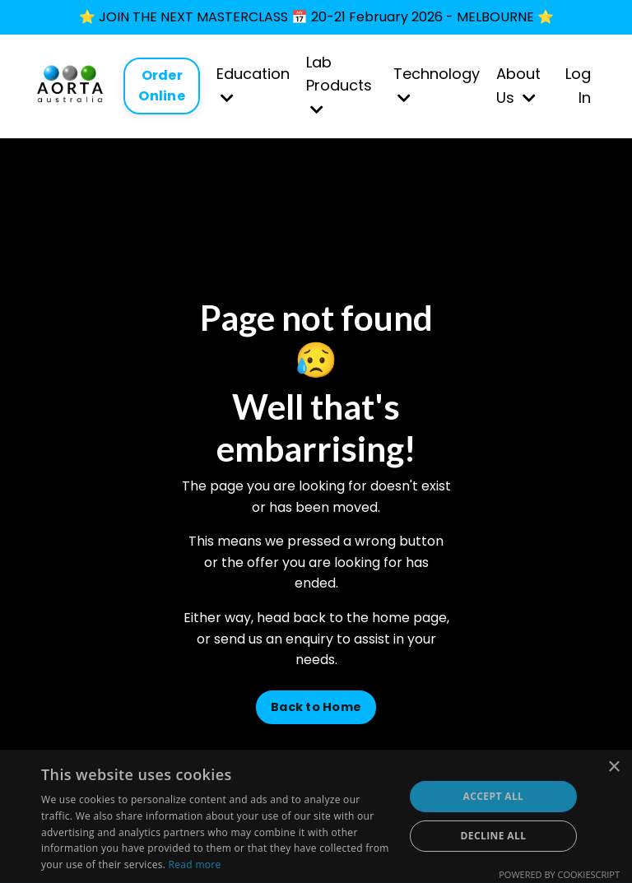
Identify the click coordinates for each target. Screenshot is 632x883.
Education (253, 84)
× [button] (613, 767)
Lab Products (339, 85)
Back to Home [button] (316, 707)
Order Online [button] (161, 85)
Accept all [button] (493, 796)
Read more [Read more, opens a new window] (195, 864)
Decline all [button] (494, 836)
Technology (436, 84)
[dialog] (316, 816)
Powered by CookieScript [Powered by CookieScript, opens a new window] (559, 874)
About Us (518, 85)
